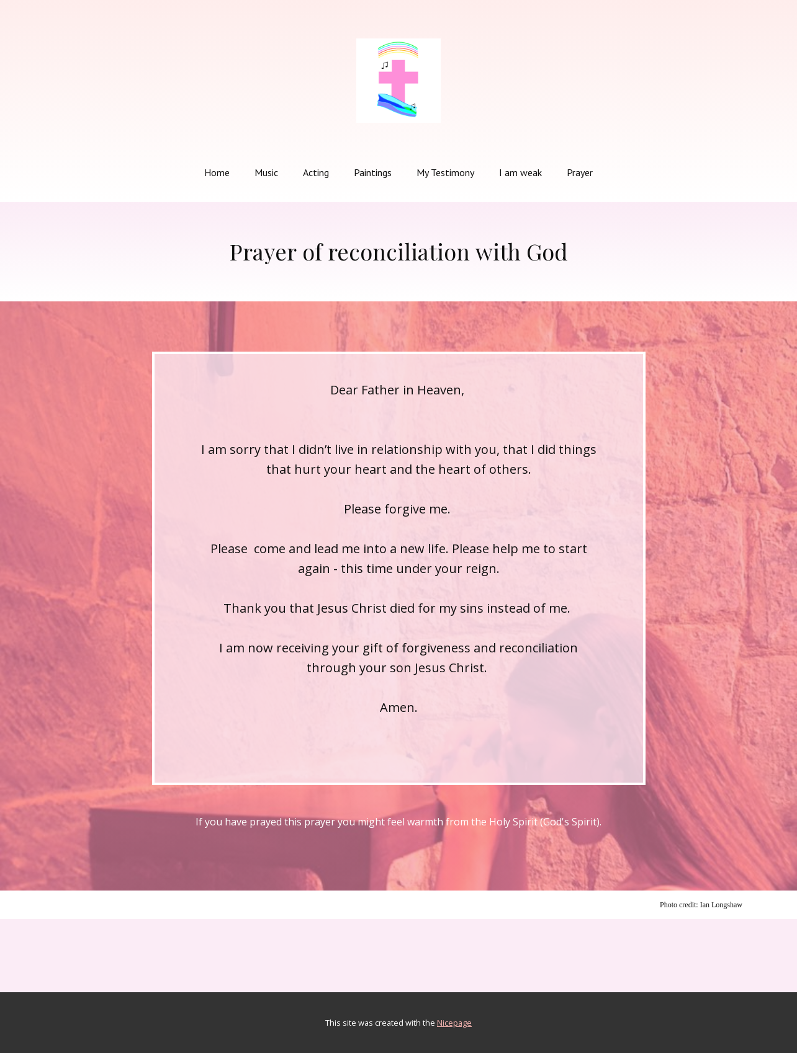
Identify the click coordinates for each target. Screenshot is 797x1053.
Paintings (373, 172)
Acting (316, 172)
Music (266, 172)
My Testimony (445, 172)
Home (217, 172)
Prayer (580, 172)
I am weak (520, 172)
